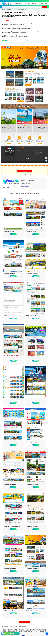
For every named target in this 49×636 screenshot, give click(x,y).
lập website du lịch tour (42, 40)
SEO (36, 3)
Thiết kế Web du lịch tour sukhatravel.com (32, 357)
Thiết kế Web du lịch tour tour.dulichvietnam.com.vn (12, 526)
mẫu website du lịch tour (23, 40)
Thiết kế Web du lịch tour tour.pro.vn (31, 442)
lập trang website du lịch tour (10, 42)
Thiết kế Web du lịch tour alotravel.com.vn (10, 610)
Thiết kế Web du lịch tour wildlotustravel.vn (32, 273)
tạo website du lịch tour (36, 40)
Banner (28, 3)
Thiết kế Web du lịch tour (24, 621)
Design (39, 3)
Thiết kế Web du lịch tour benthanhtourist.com (33, 400)
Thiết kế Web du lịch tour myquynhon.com (32, 610)
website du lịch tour (18, 40)
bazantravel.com (12, 40)
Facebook (24, 3)
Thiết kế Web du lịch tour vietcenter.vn (9, 273)
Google (20, 3)
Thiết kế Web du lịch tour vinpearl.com (9, 315)
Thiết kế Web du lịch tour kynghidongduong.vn (33, 315)
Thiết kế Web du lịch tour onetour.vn (9, 357)
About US (16, 3)
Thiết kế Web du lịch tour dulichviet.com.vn (10, 442)
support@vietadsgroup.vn (25, 186)
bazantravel (8, 40)
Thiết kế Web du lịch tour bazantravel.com (32, 568)
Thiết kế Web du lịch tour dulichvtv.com (32, 526)
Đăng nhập (8, 187)
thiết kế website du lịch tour (30, 40)
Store (42, 3)
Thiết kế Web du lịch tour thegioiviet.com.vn (10, 400)
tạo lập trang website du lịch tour (17, 42)
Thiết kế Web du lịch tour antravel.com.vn (32, 484)
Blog (46, 3)
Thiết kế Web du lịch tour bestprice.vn (9, 231)
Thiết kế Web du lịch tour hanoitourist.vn (10, 484)
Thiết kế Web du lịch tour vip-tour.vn (31, 231)
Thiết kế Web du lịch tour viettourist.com (10, 568)
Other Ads (32, 3)
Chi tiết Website (13, 234)
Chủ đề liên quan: (4, 40)
